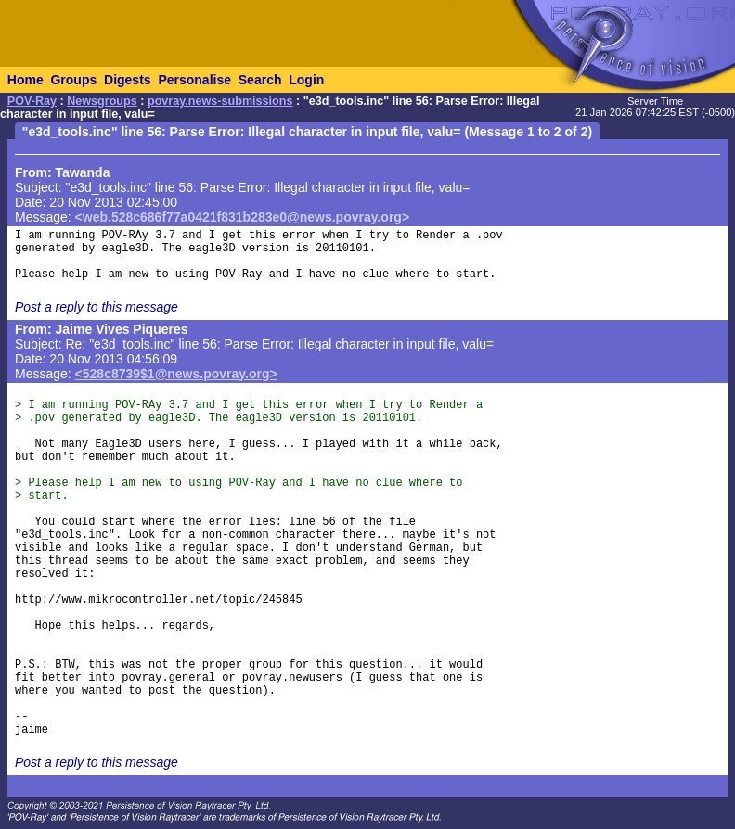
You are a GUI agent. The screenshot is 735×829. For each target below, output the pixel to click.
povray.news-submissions (220, 101)
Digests (127, 79)
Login (306, 79)
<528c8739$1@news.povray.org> (176, 373)
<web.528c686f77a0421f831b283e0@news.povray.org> (242, 217)
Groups (73, 79)
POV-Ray (32, 101)
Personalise (194, 79)
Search (260, 79)
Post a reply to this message (96, 307)
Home (25, 79)
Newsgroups (102, 101)
